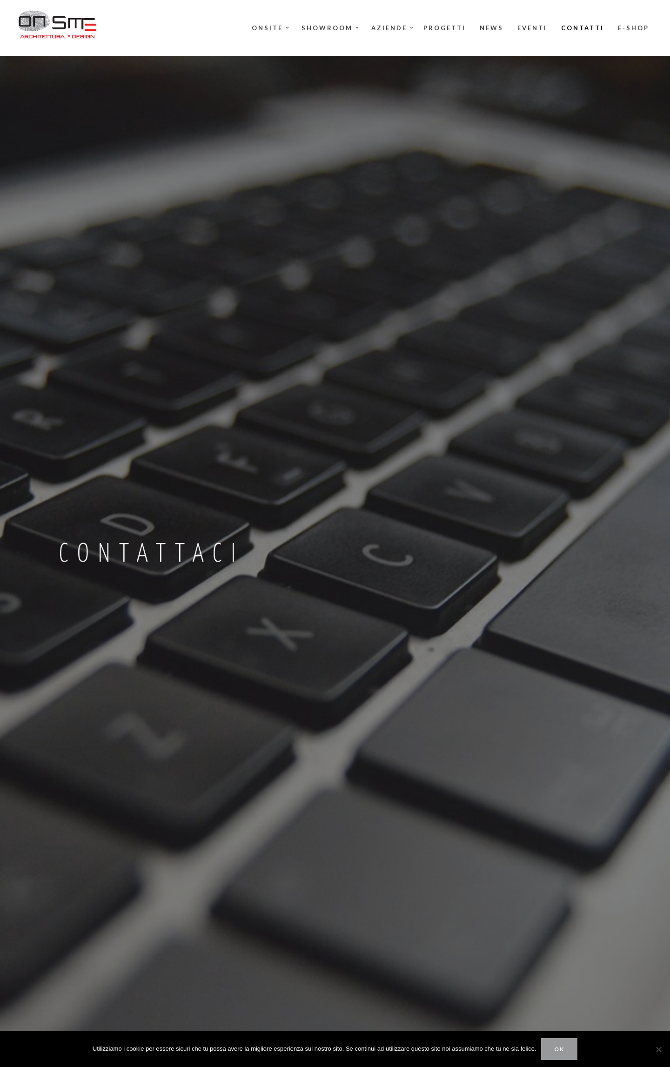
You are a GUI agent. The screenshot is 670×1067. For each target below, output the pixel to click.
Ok (559, 1049)
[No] (658, 1049)
